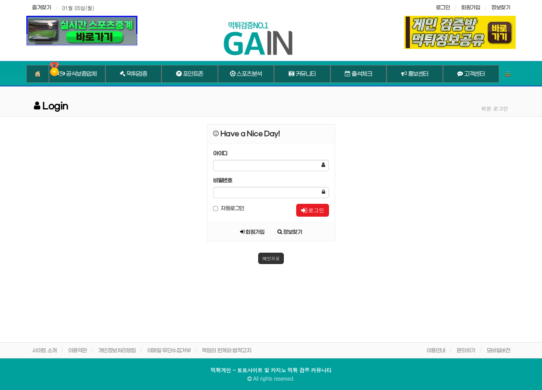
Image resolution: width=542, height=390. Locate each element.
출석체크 (358, 74)
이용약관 (77, 351)
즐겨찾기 (41, 8)
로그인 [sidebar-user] (443, 8)
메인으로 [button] (271, 258)
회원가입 (470, 8)
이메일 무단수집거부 (169, 351)
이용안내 (435, 351)
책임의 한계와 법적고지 (226, 351)
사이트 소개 (44, 351)
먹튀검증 (133, 74)
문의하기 (466, 351)
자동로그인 (228, 208)
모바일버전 (498, 351)
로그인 (312, 210)
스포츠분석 (246, 74)
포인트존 (189, 74)
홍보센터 (414, 74)
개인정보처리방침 (117, 351)
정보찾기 (500, 8)
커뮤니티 (302, 74)
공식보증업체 (77, 74)
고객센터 (470, 74)
